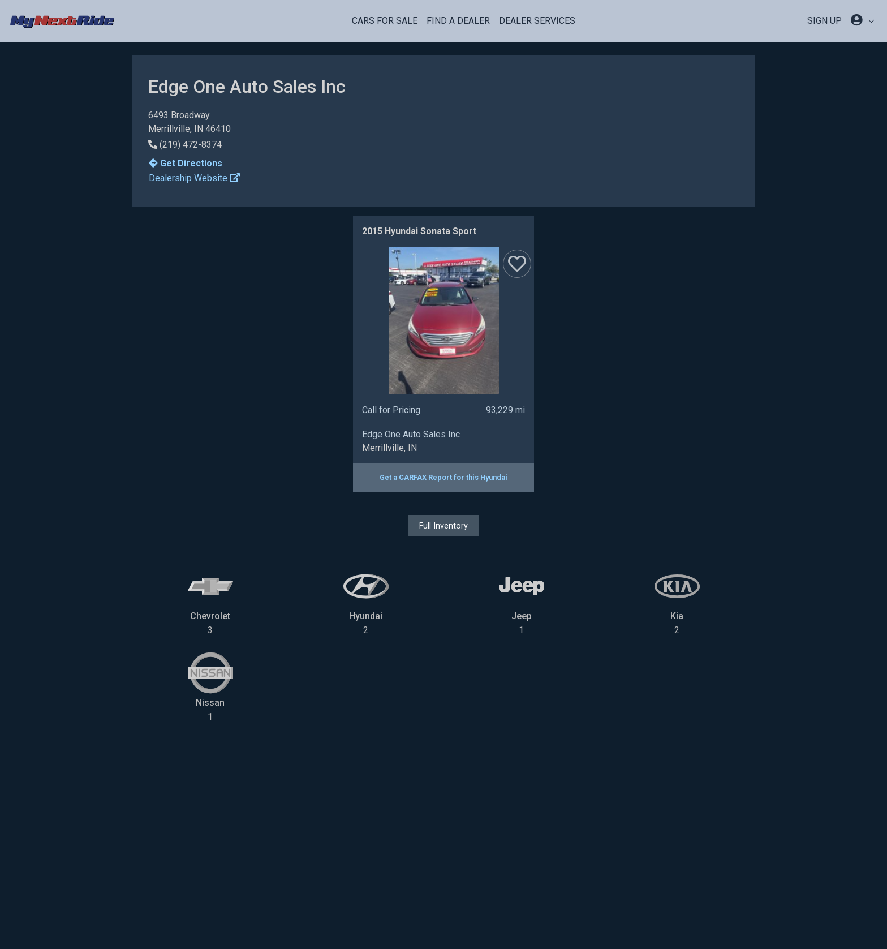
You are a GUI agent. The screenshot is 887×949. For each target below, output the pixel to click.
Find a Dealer (458, 20)
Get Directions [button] (185, 163)
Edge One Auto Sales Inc (411, 434)
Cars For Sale (384, 20)
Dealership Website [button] (194, 178)
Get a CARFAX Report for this (443, 477)
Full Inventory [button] (443, 525)
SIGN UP (824, 20)
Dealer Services (537, 20)
